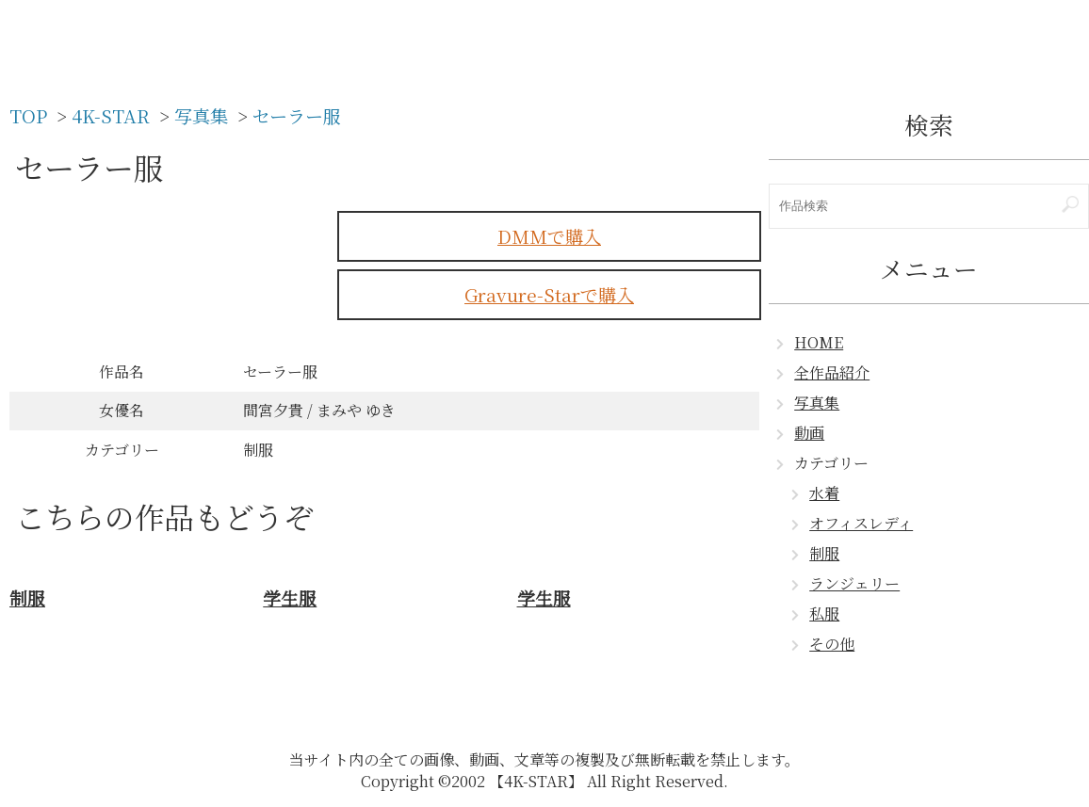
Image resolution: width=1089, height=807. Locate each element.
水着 (824, 493)
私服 (824, 613)
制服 (824, 553)
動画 (809, 433)
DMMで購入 (549, 236)
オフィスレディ (861, 523)
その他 (831, 643)
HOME (818, 342)
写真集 (816, 402)
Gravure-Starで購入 (549, 294)
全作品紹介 (832, 372)
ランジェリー (854, 583)
